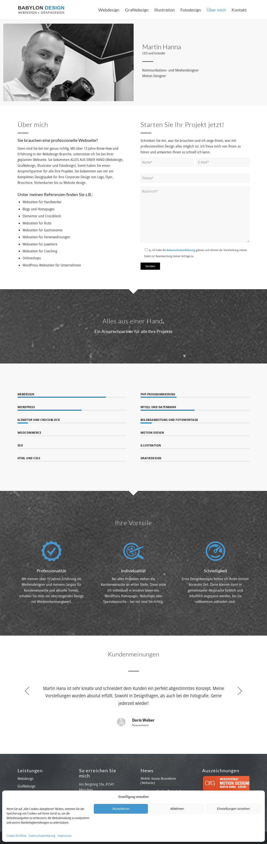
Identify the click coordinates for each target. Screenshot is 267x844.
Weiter (239, 690)
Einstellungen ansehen (233, 808)
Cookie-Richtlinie (16, 836)
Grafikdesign (27, 786)
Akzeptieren (120, 808)
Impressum (64, 836)
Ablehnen (177, 808)
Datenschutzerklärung (42, 836)
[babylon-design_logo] (41, 9)
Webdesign (26, 778)
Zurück (27, 690)
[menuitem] (108, 9)
